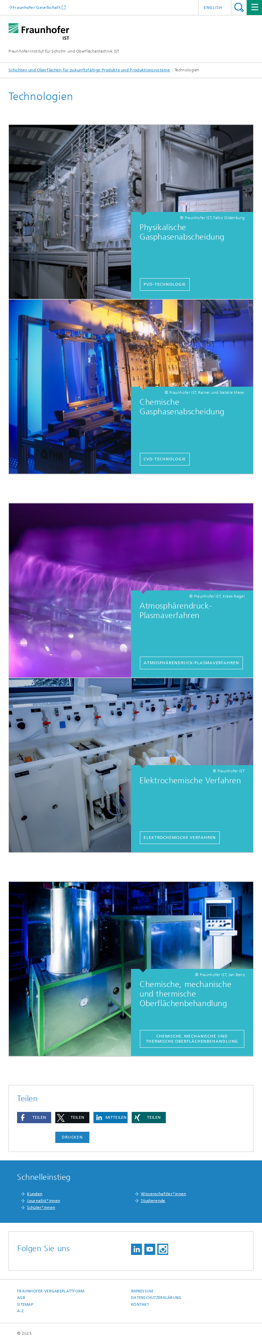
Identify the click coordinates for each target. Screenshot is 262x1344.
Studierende (153, 1200)
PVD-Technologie (165, 284)
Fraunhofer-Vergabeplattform (50, 1291)
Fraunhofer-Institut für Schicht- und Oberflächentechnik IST (64, 51)
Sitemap (25, 1304)
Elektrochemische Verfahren (180, 837)
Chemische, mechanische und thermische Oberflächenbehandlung (192, 1039)
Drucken (72, 1137)
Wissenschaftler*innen (163, 1193)
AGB (21, 1298)
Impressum (142, 1291)
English (213, 7)
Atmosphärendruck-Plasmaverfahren (191, 662)
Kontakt (140, 1304)
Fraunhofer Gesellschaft (37, 7)
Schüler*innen (41, 1207)
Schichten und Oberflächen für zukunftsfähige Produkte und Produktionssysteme (89, 70)
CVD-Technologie (165, 459)
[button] (34, 1117)
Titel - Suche (239, 7)
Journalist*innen (43, 1200)
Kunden (34, 1193)
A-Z (20, 1311)
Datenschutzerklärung (156, 1298)
